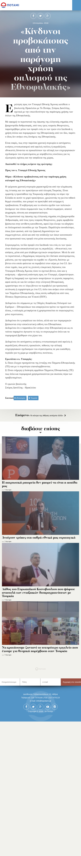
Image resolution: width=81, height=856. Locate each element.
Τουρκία (33, 398)
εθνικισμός (20, 398)
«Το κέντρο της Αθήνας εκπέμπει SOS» (39, 415)
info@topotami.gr (43, 701)
